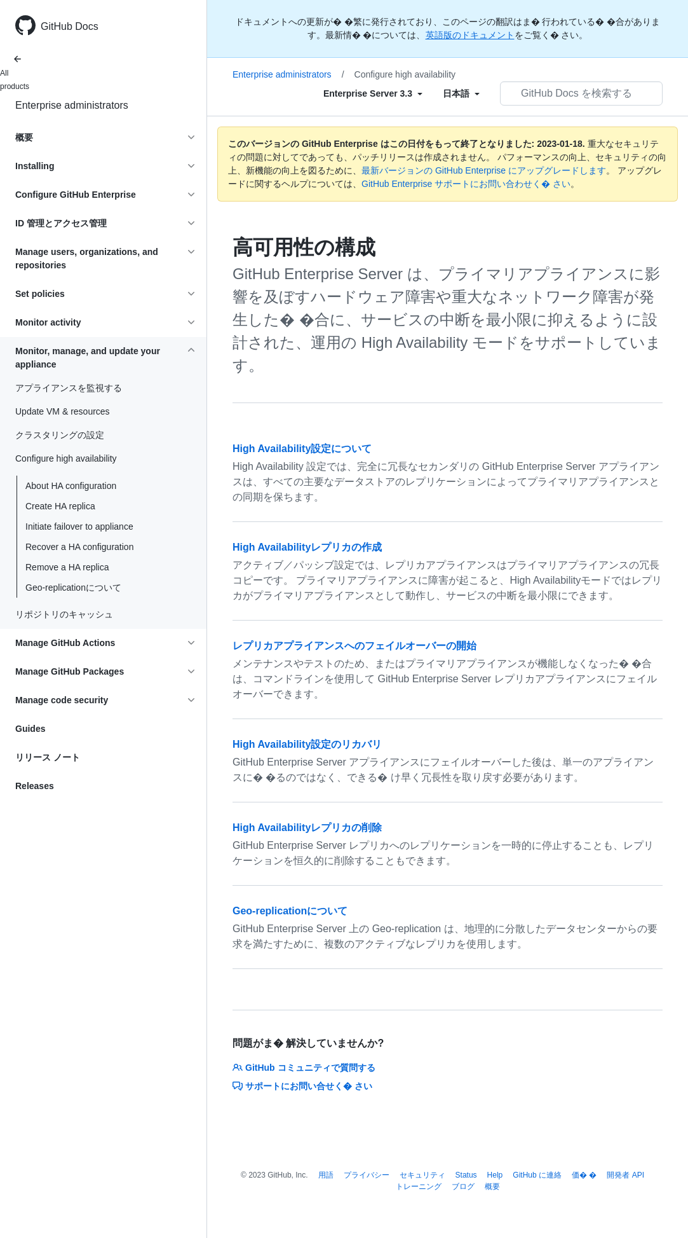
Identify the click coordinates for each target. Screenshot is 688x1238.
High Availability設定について (302, 448)
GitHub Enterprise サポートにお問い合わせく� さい (465, 184)
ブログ (463, 1186)
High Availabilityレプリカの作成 (307, 547)
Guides (30, 729)
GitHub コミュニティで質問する (304, 1068)
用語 (326, 1175)
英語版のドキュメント (470, 35)
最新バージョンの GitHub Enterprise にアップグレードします (483, 170)
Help (495, 1175)
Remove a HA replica (67, 567)
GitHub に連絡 (537, 1175)
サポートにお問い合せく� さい (302, 1086)
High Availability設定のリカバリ (307, 744)
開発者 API (625, 1175)
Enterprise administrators (71, 105)
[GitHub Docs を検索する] (581, 93)
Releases (34, 786)
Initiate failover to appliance (79, 526)
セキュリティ (422, 1175)
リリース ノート (47, 757)
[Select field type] (373, 93)
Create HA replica (60, 506)
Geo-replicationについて (73, 587)
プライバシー (366, 1175)
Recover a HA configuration (79, 547)
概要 (492, 1186)
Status (466, 1175)
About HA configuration (70, 486)
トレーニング (419, 1186)
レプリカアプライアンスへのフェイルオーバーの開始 (354, 645)
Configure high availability (405, 74)
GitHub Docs (69, 26)
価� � (584, 1175)
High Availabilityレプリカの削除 (307, 827)
